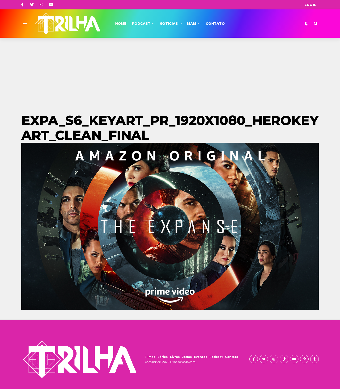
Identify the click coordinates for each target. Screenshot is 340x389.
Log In (310, 5)
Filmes (150, 357)
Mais (191, 23)
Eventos (200, 357)
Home (120, 23)
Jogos (187, 357)
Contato (215, 23)
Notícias (169, 23)
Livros (175, 357)
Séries (162, 357)
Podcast (141, 23)
